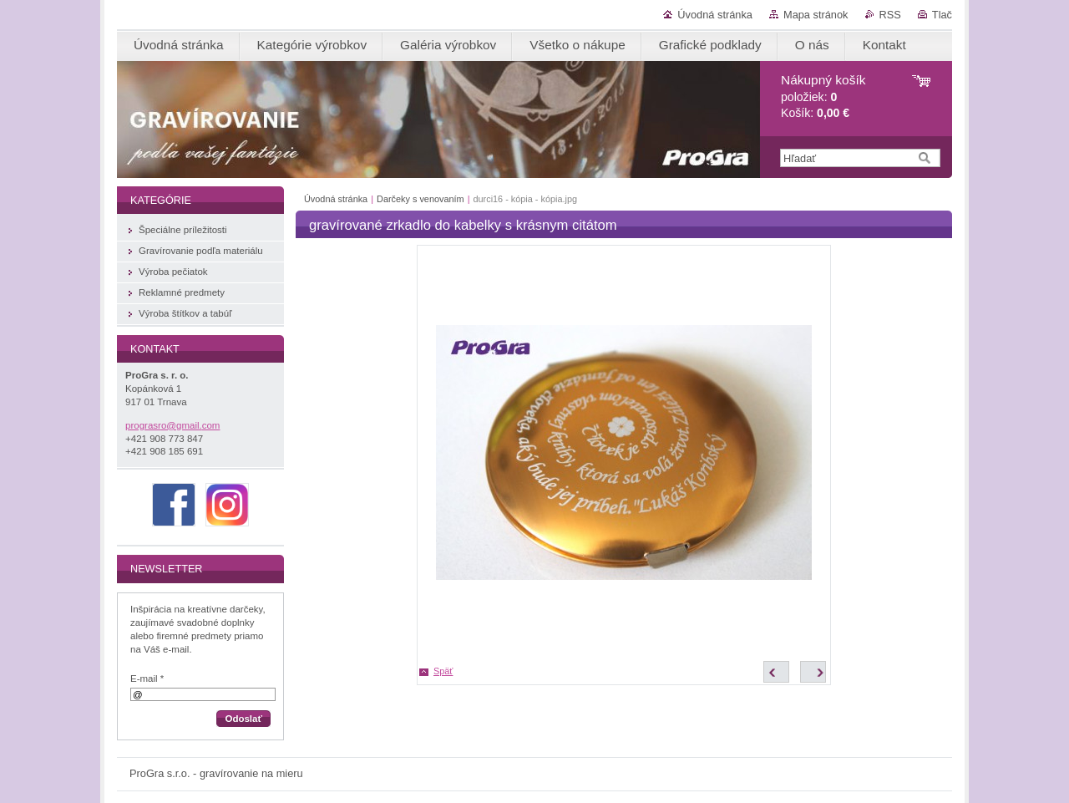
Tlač (942, 14)
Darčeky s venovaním (422, 199)
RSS (890, 14)
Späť (443, 671)
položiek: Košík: (823, 96)
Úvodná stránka (714, 14)
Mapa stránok (816, 14)
